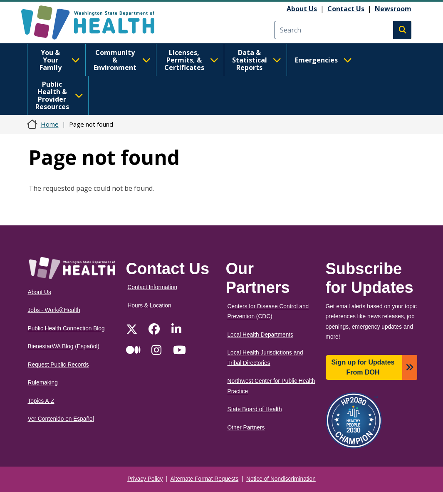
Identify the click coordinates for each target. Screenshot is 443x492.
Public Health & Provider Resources (59, 95)
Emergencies (323, 60)
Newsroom (393, 8)
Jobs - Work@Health (54, 310)
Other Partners (246, 428)
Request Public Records (58, 365)
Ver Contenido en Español (61, 419)
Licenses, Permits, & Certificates (191, 60)
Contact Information (153, 287)
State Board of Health (255, 409)
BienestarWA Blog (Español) (63, 346)
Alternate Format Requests (205, 479)
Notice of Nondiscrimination (281, 479)
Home (50, 124)
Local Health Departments (260, 335)
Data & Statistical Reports (256, 60)
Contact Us (345, 8)
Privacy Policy (145, 479)
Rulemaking (43, 383)
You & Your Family (60, 60)
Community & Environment (122, 60)
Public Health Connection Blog (66, 328)
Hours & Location (149, 305)
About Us (302, 8)
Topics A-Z (41, 401)
